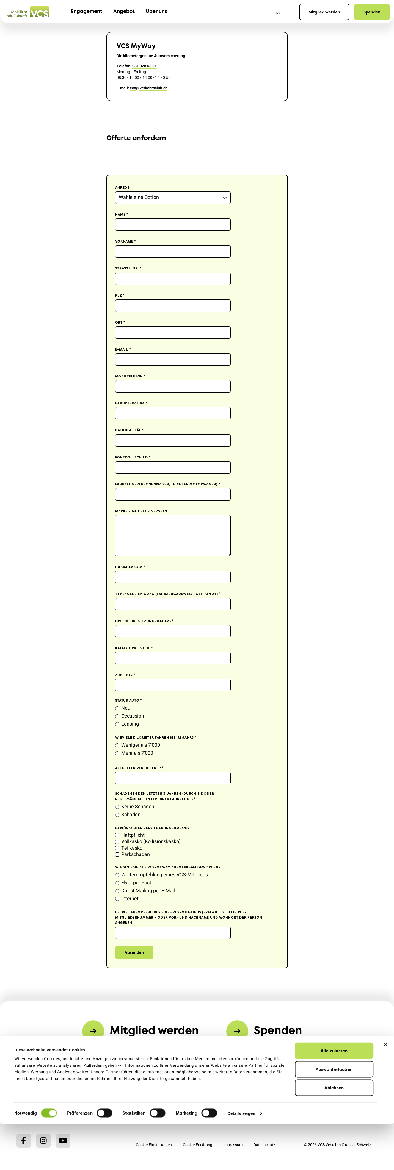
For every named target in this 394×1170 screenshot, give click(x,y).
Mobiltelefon (130, 376)
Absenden (134, 952)
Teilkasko (131, 848)
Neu (125, 708)
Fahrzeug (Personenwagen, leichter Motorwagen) (168, 484)
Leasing (130, 724)
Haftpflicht (133, 835)
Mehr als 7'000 (137, 753)
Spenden (372, 12)
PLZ (120, 295)
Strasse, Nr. (128, 268)
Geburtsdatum (131, 403)
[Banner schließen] (385, 1090)
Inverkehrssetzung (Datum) (144, 621)
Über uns (156, 11)
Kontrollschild (133, 457)
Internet (130, 898)
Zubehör (125, 674)
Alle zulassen (334, 1096)
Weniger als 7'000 (140, 745)
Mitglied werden (324, 12)
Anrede (122, 187)
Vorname (125, 241)
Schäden (130, 814)
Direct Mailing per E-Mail (148, 890)
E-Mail (123, 349)
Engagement (86, 11)
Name (121, 214)
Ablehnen (334, 1133)
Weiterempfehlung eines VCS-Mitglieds (164, 875)
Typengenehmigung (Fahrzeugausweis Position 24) (168, 593)
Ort (120, 322)
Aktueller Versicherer (139, 768)
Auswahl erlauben (334, 1115)
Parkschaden (135, 854)
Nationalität (129, 430)
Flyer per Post (136, 882)
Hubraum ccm (130, 567)
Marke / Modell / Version (142, 511)
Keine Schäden (137, 806)
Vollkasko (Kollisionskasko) (151, 841)
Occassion (132, 716)
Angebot (124, 11)
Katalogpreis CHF (134, 648)
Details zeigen (241, 1159)
